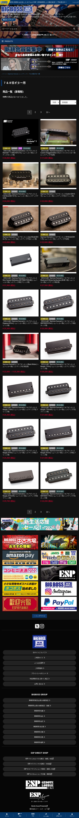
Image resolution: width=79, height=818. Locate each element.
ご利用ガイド (26, 35)
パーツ (4, 74)
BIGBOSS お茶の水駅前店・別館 (38, 706)
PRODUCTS (7, 41)
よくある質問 (38, 663)
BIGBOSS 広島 (38, 737)
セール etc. (46, 815)
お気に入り (45, 35)
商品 (20, 815)
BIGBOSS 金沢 (38, 721)
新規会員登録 (36, 35)
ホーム (7, 815)
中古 (32, 815)
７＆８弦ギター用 (34, 74)
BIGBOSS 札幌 (38, 711)
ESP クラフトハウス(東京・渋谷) (39, 764)
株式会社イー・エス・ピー (39, 809)
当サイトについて (39, 652)
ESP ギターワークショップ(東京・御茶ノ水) (39, 769)
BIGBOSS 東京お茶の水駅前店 (39, 700)
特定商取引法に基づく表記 (39, 679)
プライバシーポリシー (38, 673)
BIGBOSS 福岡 (38, 742)
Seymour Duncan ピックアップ (17, 74)
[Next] (48, 112)
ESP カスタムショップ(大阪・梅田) (39, 774)
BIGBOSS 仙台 (38, 716)
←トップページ (39, 616)
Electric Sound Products (39, 806)
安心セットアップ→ (8, 19)
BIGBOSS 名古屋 (39, 727)
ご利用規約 (38, 668)
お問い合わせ (38, 684)
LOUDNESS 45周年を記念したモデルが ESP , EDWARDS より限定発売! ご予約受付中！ (47, 2)
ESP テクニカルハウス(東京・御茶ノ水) (39, 759)
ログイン (53, 35)
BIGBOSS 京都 (38, 732)
